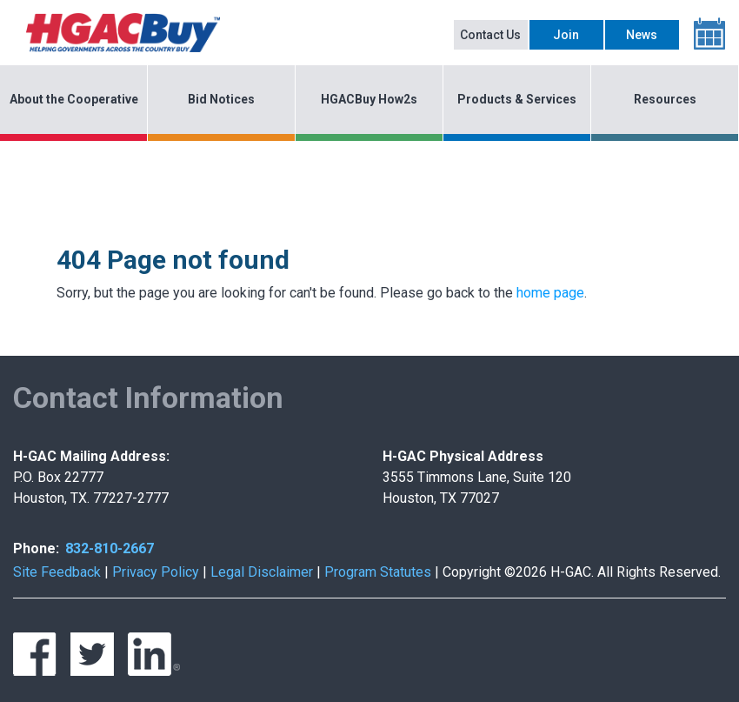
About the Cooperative (74, 99)
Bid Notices (221, 99)
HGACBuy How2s (369, 99)
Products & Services (516, 99)
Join (566, 35)
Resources (665, 99)
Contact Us (490, 35)
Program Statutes (377, 572)
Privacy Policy (155, 572)
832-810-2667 (109, 548)
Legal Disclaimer (261, 572)
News (641, 35)
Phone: (36, 548)
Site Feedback (57, 572)
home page (550, 292)
